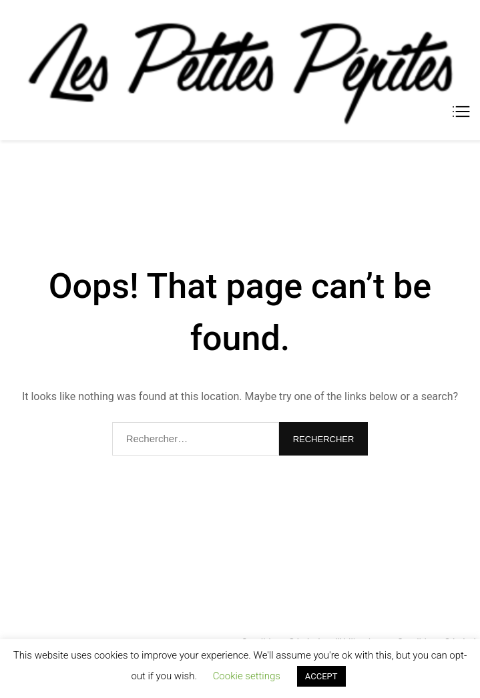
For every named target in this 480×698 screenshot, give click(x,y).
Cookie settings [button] (246, 676)
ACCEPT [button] (321, 676)
